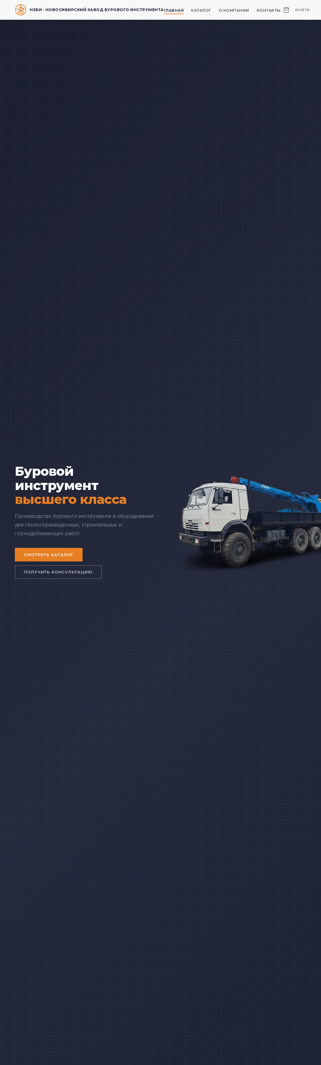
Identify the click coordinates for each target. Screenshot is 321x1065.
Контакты (269, 10)
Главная (174, 10)
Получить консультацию (58, 572)
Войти (302, 10)
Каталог (201, 10)
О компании (234, 10)
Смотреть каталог (49, 554)
